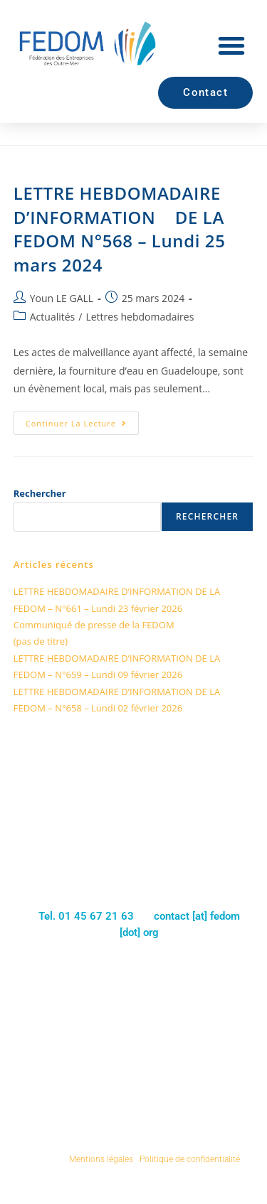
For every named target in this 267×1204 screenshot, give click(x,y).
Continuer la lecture (82, 420)
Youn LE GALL (61, 298)
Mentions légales (101, 1159)
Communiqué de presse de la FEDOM (94, 624)
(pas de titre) (41, 641)
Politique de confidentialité (190, 1159)
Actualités (52, 316)
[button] (231, 45)
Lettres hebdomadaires (139, 316)
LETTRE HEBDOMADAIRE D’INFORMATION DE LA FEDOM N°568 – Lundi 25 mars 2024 (120, 228)
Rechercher (40, 493)
